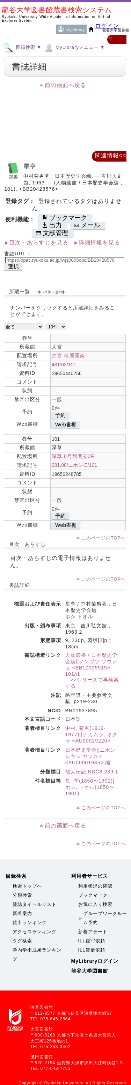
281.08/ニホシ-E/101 (74, 465)
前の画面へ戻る (65, 85)
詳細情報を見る (99, 243)
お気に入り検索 (95, 904)
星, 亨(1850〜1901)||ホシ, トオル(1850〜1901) (90, 787)
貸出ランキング (30, 922)
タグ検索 (22, 940)
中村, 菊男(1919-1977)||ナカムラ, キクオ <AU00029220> (91, 734)
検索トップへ (27, 886)
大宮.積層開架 (68, 355)
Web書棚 (66, 424)
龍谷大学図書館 (89, 971)
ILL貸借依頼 (91, 950)
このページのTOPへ (103, 538)
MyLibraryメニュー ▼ (74, 47)
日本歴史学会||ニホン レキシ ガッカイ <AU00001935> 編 (90, 756)
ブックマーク (93, 895)
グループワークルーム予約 (105, 918)
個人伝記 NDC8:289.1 (91, 771)
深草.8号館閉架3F (73, 456)
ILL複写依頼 (91, 940)
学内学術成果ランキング (37, 954)
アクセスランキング (35, 931)
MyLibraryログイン (95, 961)
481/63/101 (64, 364)
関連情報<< (110, 155)
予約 (60, 415)
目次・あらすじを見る (38, 243)
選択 (13, 266)
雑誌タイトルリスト (35, 904)
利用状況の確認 (95, 886)
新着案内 (22, 913)
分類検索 (22, 895)
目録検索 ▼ (22, 47)
